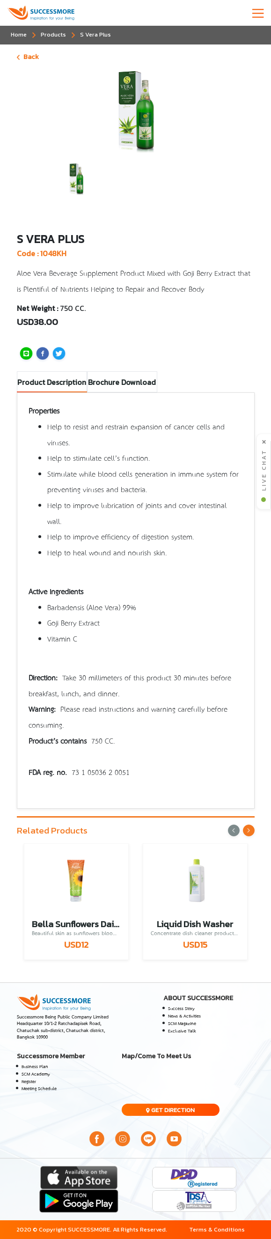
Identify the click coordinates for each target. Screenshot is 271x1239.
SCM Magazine (182, 1023)
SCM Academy (36, 1074)
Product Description (51, 382)
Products (53, 34)
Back (28, 57)
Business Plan (35, 1066)
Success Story (181, 1008)
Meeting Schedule (39, 1088)
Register (29, 1081)
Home (19, 34)
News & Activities (184, 1016)
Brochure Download (122, 382)
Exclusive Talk (182, 1031)
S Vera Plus (95, 34)
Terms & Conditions (217, 1229)
